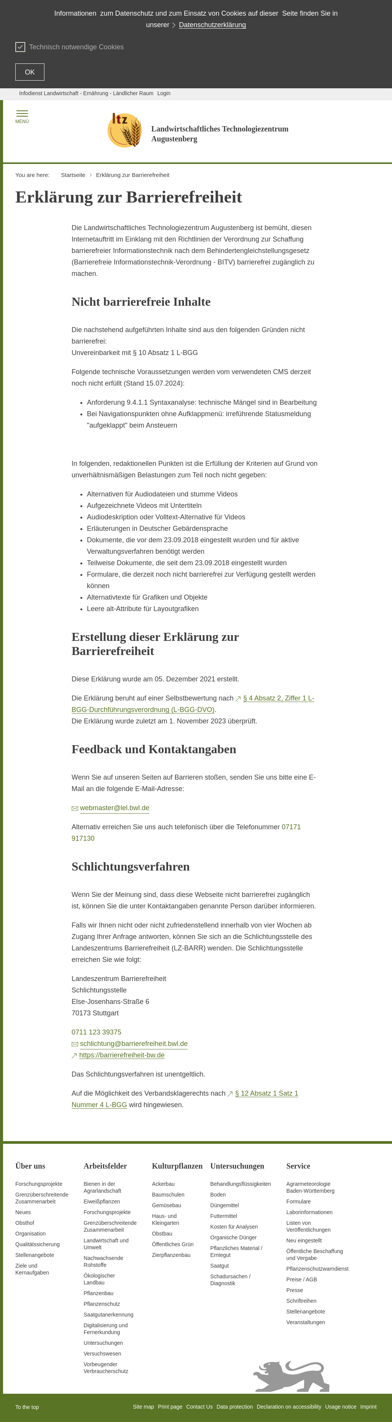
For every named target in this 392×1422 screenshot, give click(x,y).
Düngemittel (224, 1205)
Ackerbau (163, 1184)
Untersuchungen (103, 1343)
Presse (294, 1290)
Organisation (30, 1234)
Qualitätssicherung (37, 1244)
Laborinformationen (309, 1212)
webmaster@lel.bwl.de (114, 808)
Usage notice (340, 1407)
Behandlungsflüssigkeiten (240, 1184)
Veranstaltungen (305, 1322)
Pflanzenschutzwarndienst (317, 1269)
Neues (23, 1212)
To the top (27, 1407)
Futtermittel (223, 1216)
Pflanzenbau (99, 1293)
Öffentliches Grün (173, 1244)
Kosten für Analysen (234, 1227)
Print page (170, 1407)
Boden (217, 1195)
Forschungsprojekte (38, 1184)
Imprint (368, 1407)
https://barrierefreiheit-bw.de (122, 1055)
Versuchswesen (102, 1354)
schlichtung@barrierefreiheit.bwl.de (134, 1043)
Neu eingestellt (304, 1240)
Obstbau (162, 1234)
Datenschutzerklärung (212, 25)
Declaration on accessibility (289, 1407)
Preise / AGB (301, 1279)
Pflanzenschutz (102, 1304)
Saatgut (219, 1266)
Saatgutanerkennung (109, 1315)
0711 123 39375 (96, 1032)
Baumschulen (168, 1195)
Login (163, 93)
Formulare (298, 1201)
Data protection (235, 1407)
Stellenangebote (34, 1255)
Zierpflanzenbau (171, 1255)
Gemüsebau (166, 1205)
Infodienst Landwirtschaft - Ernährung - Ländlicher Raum (86, 93)
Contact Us (199, 1407)
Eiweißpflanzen (102, 1201)
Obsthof (24, 1223)
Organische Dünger (233, 1237)
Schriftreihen (301, 1301)
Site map (143, 1407)
